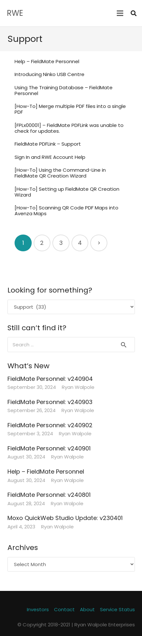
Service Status (117, 609)
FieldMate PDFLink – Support (48, 143)
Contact (64, 609)
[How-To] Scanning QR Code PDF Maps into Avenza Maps (66, 210)
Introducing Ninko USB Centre (49, 74)
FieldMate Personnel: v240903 (50, 402)
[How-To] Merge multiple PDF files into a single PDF (70, 109)
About (87, 609)
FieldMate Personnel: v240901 (49, 448)
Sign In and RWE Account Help (50, 157)
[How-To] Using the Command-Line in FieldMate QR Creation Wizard (60, 173)
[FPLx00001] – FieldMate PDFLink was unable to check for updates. (69, 128)
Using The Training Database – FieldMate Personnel (64, 90)
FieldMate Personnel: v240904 (50, 379)
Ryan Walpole (78, 387)
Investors (38, 609)
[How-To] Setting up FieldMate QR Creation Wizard (67, 192)
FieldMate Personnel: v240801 (49, 495)
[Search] (133, 13)
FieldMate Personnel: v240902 (50, 425)
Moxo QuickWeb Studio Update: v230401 (65, 518)
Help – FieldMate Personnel (47, 61)
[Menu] (120, 13)
